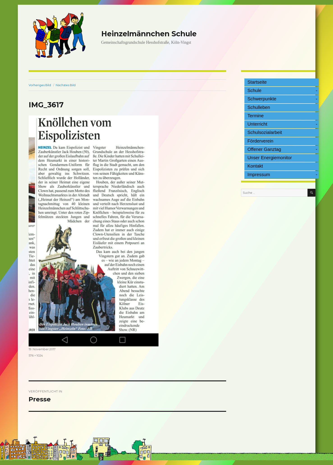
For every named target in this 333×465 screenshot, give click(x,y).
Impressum (259, 174)
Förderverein (260, 140)
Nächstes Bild (66, 85)
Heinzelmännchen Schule (149, 33)
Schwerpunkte (262, 98)
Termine (256, 115)
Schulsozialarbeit (265, 132)
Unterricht (257, 124)
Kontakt (255, 165)
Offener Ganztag (264, 149)
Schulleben (259, 107)
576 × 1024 (36, 355)
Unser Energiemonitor (270, 157)
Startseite (257, 82)
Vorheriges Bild (40, 85)
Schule (255, 90)
